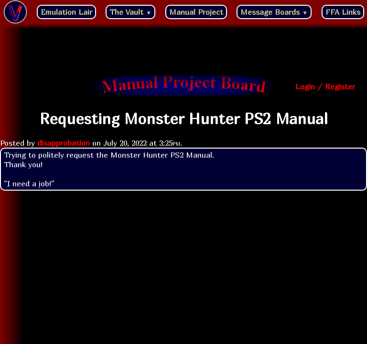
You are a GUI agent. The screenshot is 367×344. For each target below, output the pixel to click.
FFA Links (342, 12)
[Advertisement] (183, 50)
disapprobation (63, 143)
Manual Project (196, 12)
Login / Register (325, 86)
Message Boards (274, 12)
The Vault (130, 12)
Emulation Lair (66, 12)
